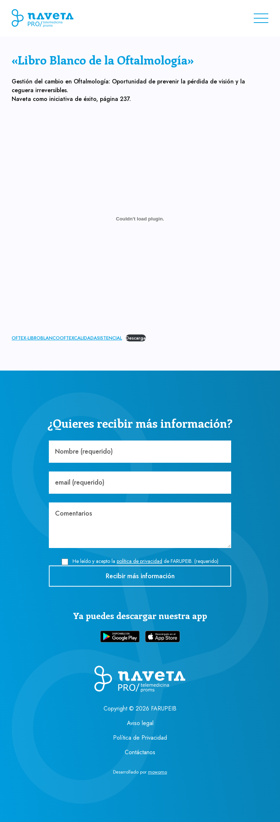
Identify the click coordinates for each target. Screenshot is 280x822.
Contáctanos (140, 752)
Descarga (136, 337)
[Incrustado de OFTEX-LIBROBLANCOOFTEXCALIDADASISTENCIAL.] (140, 218)
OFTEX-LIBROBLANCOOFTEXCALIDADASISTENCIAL (67, 337)
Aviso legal (140, 723)
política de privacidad (139, 561)
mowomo (157, 771)
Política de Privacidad (140, 737)
